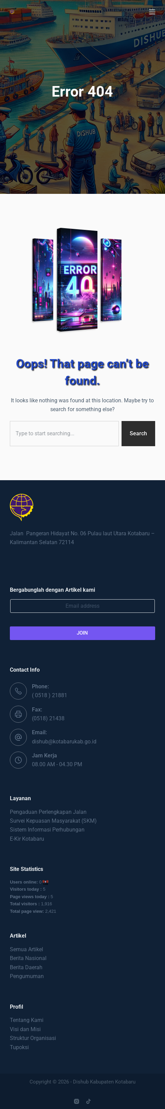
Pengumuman (27, 976)
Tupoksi (19, 1047)
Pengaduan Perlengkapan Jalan (48, 812)
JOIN (82, 633)
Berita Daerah (26, 967)
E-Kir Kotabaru (27, 839)
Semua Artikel (26, 949)
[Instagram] (76, 1101)
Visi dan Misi (25, 1029)
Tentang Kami (26, 1020)
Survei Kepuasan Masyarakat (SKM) (53, 821)
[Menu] (152, 12)
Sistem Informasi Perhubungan (47, 829)
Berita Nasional (28, 958)
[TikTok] (88, 1101)
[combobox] (64, 433)
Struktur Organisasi (33, 1038)
